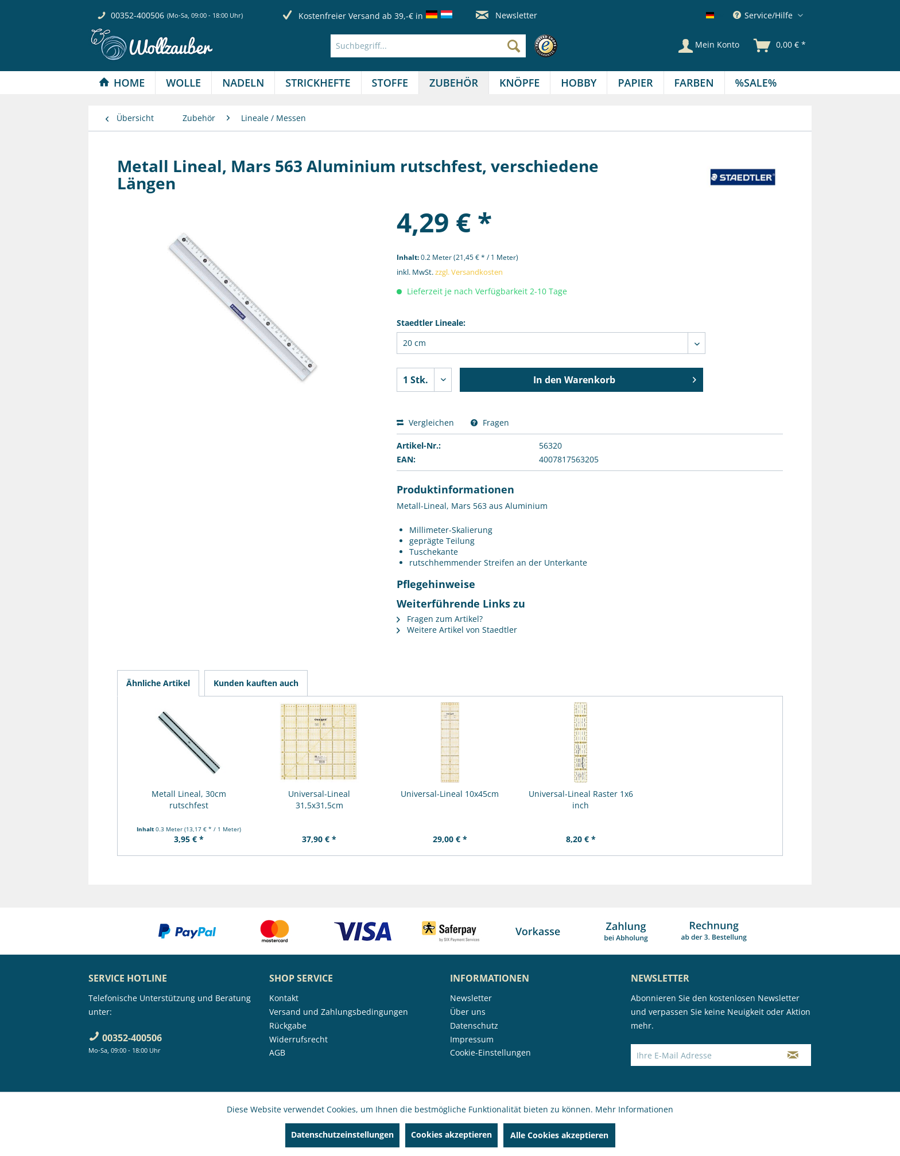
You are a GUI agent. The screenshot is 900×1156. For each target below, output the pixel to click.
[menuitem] (447, 45)
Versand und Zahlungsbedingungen (338, 1011)
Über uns (468, 1011)
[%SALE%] (756, 82)
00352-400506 (137, 15)
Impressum (472, 1039)
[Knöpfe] (519, 82)
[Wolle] (183, 82)
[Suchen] (514, 45)
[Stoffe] (390, 82)
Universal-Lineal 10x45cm (450, 793)
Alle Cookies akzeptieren (559, 1135)
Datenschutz (474, 1025)
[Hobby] (578, 82)
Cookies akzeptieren (451, 1134)
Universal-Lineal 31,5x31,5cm (319, 799)
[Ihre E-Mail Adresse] (703, 1055)
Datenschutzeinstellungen (342, 1134)
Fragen (490, 422)
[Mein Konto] (708, 46)
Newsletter (506, 15)
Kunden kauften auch (256, 683)
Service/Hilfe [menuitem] (764, 15)
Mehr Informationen (634, 1109)
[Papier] (635, 82)
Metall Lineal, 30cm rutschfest (189, 799)
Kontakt (283, 997)
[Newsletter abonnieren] (793, 1055)
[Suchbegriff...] (428, 45)
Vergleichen (425, 422)
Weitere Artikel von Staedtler (457, 629)
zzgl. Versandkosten (469, 272)
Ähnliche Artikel (158, 683)
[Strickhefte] (317, 82)
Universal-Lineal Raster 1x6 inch (581, 799)
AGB (277, 1052)
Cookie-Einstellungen (490, 1052)
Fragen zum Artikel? (440, 618)
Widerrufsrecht (298, 1039)
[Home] (121, 82)
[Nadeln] (243, 82)
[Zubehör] (453, 82)
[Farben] (694, 82)
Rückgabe (288, 1025)
